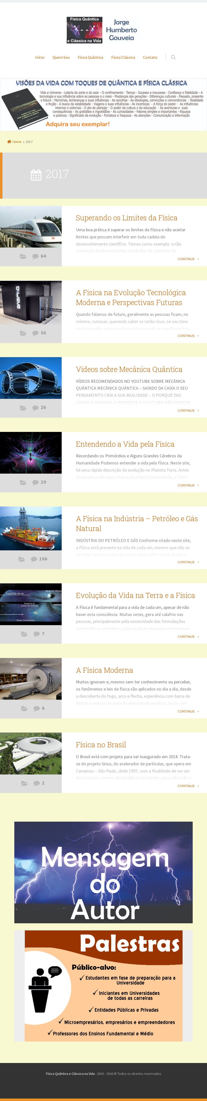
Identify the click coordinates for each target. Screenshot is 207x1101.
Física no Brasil (101, 744)
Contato (150, 57)
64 (43, 256)
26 (43, 407)
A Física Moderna (104, 670)
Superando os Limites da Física (127, 217)
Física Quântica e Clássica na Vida (70, 1073)
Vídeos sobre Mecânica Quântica (129, 369)
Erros (24, 709)
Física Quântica (90, 57)
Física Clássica (123, 57)
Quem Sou (61, 57)
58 (43, 332)
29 (43, 482)
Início (39, 57)
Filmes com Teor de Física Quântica (23, 409)
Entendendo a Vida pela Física (125, 444)
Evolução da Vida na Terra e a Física (135, 595)
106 (43, 559)
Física (23, 257)
